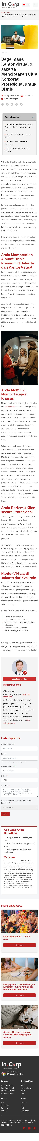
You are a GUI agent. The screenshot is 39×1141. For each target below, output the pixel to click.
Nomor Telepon (7, 766)
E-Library (24, 1102)
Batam (3, 1111)
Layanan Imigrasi (7, 1094)
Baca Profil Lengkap (19, 679)
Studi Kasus (25, 1111)
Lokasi (4, 776)
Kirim (5, 814)
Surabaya (4, 1108)
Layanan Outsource (8, 1091)
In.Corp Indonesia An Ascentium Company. (16, 1120)
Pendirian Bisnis (7, 1085)
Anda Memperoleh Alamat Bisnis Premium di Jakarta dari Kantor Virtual (19, 127)
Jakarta (3, 53)
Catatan (4, 786)
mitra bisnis (10, 407)
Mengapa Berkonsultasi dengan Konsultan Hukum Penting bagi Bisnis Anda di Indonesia (19, 987)
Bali (2, 1102)
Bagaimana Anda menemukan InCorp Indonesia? (16, 801)
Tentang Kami (26, 1088)
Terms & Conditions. (23, 1123)
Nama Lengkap (7, 744)
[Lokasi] (9, 1099)
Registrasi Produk (7, 1088)
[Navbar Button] (35, 5)
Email (3, 754)
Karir (22, 1094)
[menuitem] (26, 5)
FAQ (22, 1108)
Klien (22, 1085)
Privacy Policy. (12, 1123)
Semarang (5, 1105)
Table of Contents (12, 117)
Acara (23, 1091)
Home (3, 12)
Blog (8, 12)
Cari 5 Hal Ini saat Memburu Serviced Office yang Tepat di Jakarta (17, 1034)
